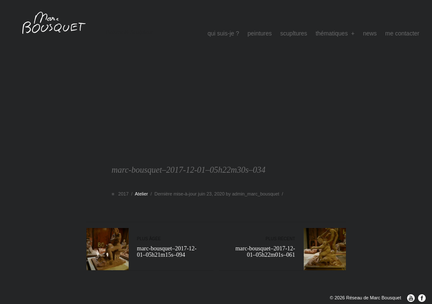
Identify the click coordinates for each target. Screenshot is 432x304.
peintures (260, 33)
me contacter (402, 33)
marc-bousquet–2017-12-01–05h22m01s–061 (261, 247)
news (370, 33)
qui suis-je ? (223, 33)
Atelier (141, 193)
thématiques (335, 33)
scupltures (293, 33)
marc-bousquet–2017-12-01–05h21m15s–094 (171, 247)
